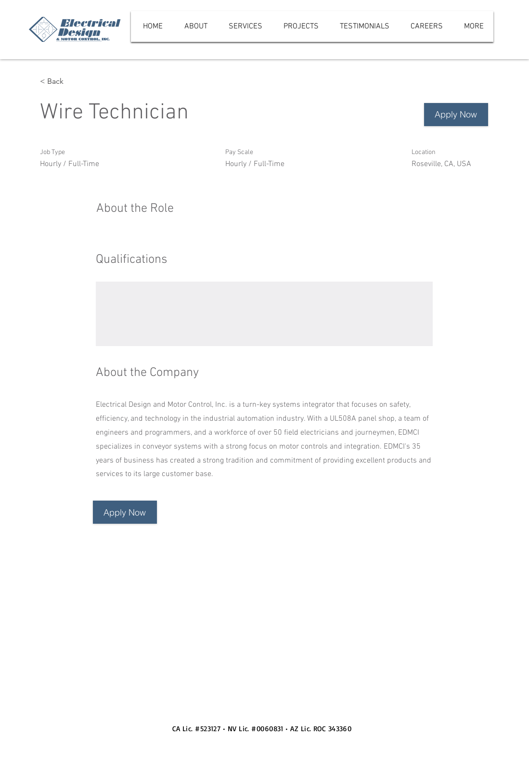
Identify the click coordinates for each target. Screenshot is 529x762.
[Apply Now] (456, 114)
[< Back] (74, 82)
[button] (125, 512)
